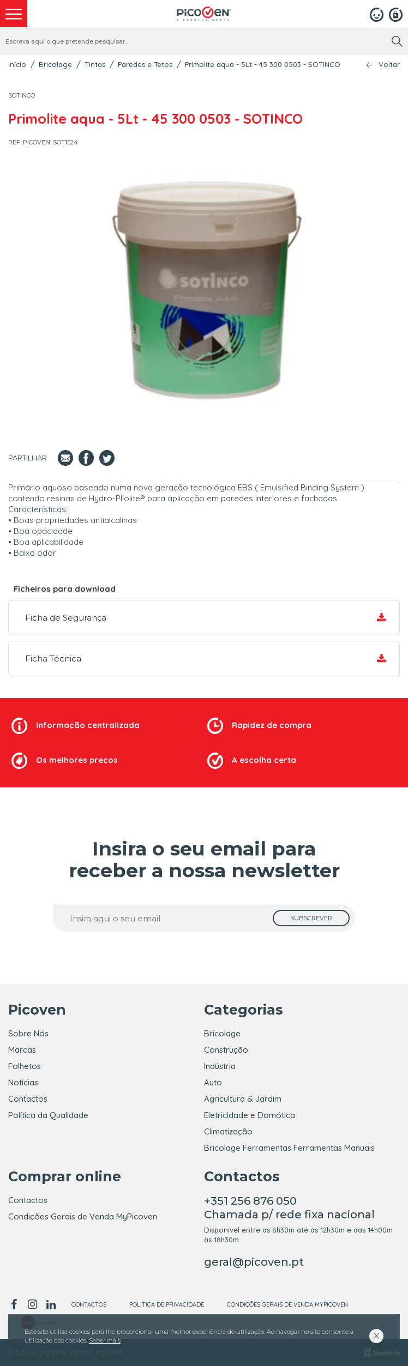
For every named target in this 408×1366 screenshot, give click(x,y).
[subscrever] (311, 918)
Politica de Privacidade (166, 1304)
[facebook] (15, 1304)
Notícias (23, 1082)
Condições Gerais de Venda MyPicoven (82, 1216)
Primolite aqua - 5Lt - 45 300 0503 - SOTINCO (262, 64)
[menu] (13, 13)
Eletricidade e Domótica (249, 1115)
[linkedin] (50, 1304)
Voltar (389, 64)
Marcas (22, 1050)
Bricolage (55, 64)
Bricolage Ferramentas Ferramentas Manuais (289, 1148)
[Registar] (395, 13)
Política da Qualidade (48, 1115)
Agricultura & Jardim (242, 1099)
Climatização (228, 1131)
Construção (226, 1050)
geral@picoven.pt (254, 1261)
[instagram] (32, 1304)
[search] (397, 41)
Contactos (27, 1099)
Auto (213, 1082)
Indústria (220, 1066)
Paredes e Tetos (145, 64)
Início (17, 64)
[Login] (376, 13)
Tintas (95, 64)
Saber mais (105, 1340)
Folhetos (24, 1066)
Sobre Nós (28, 1033)
